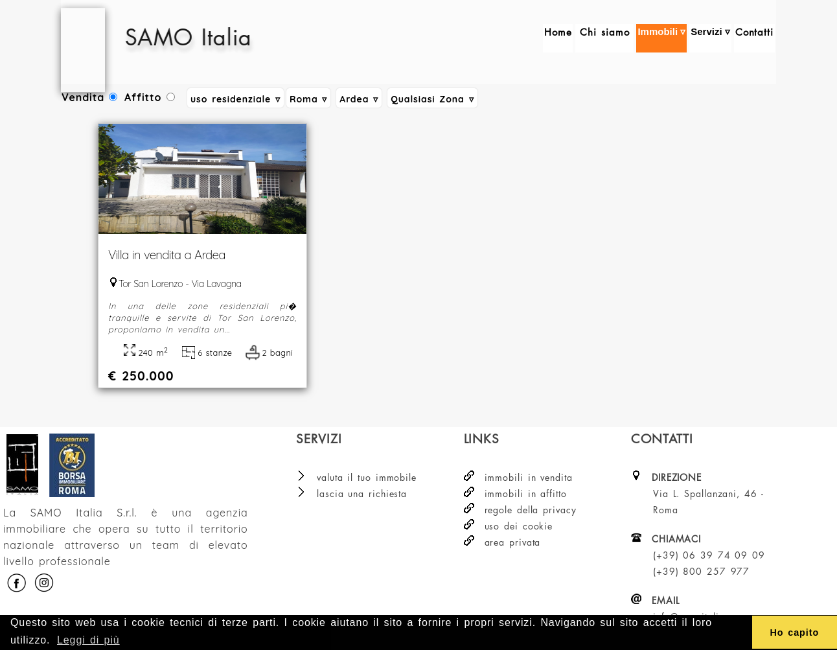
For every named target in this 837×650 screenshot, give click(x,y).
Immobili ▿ (661, 38)
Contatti (754, 38)
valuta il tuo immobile (367, 477)
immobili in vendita (529, 477)
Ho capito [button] (794, 632)
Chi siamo (604, 38)
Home (558, 38)
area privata (513, 542)
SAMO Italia (220, 37)
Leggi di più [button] (88, 639)
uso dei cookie (519, 526)
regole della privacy (531, 510)
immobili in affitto (526, 493)
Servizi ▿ (710, 38)
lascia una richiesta (362, 493)
